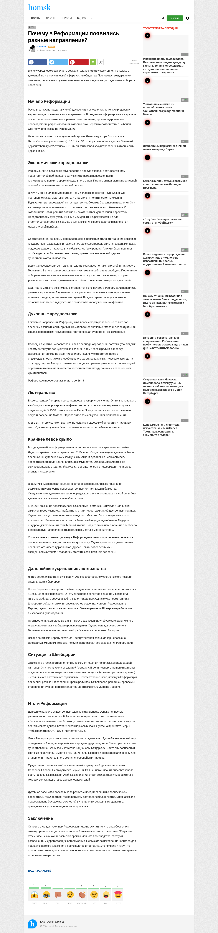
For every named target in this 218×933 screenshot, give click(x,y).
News (31, 27)
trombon (41, 46)
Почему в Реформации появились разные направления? (73, 36)
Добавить (174, 18)
